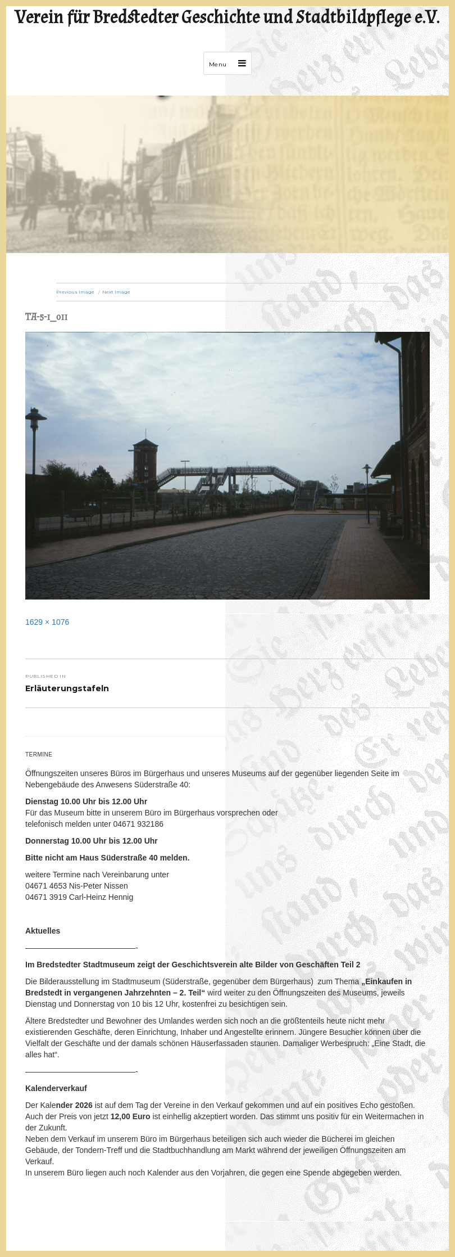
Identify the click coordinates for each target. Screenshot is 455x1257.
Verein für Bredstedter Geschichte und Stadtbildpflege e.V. (227, 17)
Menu (218, 64)
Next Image (116, 292)
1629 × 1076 (47, 622)
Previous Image (75, 292)
